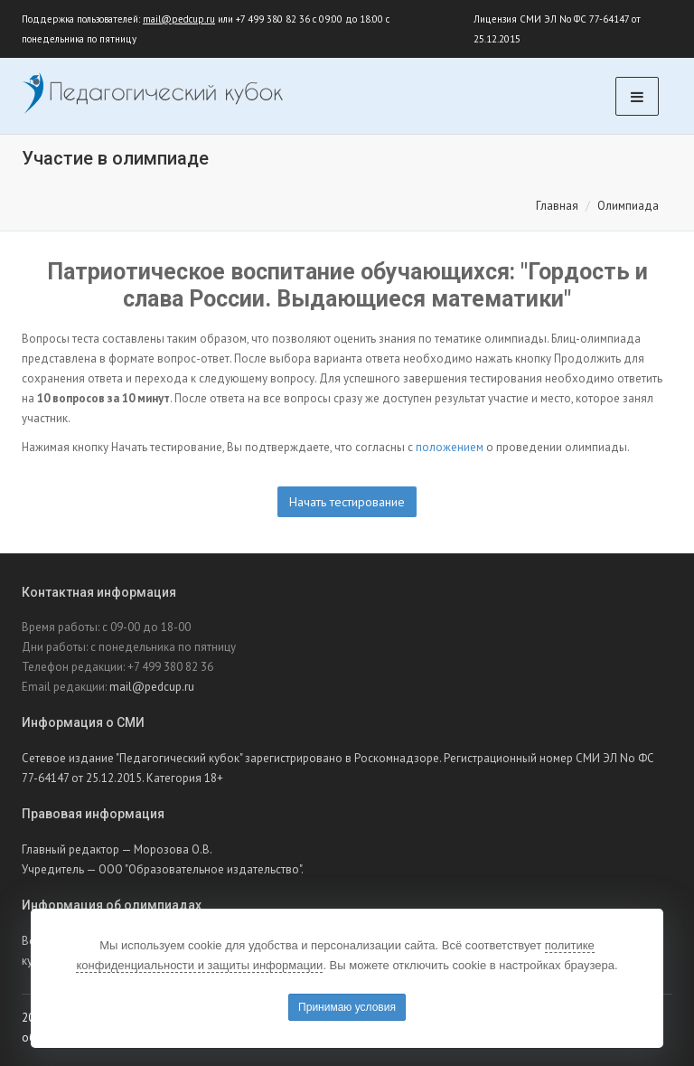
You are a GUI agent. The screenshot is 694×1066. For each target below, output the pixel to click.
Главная (557, 205)
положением (449, 447)
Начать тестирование (347, 502)
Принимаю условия (347, 1007)
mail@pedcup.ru (179, 19)
